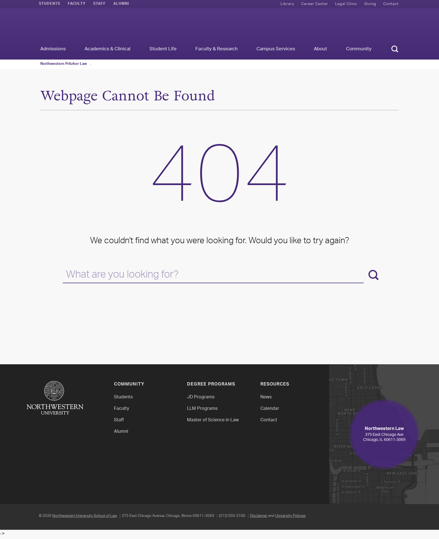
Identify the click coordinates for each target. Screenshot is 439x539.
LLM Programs (202, 408)
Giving (370, 4)
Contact (391, 4)
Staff (99, 4)
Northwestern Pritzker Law (63, 64)
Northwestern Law (219, 27)
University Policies (290, 516)
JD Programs (200, 397)
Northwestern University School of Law (84, 516)
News (266, 397)
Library (287, 4)
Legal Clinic (346, 4)
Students (49, 4)
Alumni (121, 4)
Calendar (269, 408)
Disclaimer (258, 516)
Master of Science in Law (213, 420)
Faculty (77, 4)
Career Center (314, 4)
